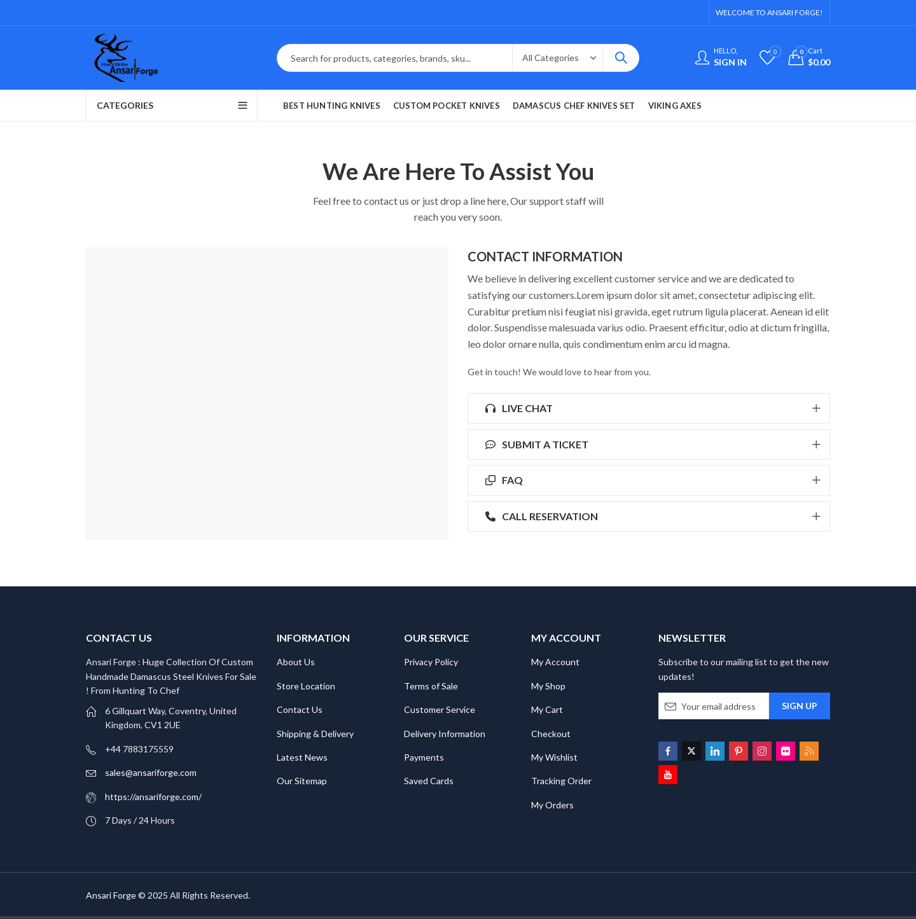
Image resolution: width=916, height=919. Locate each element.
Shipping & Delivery (315, 733)
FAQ (502, 480)
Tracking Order (561, 780)
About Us (296, 661)
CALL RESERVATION (539, 516)
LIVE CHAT (517, 408)
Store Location (306, 686)
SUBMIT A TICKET (534, 444)
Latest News (302, 757)
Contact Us (300, 709)
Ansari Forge (111, 895)
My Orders (552, 804)
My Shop (548, 686)
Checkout (551, 733)
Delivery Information (444, 733)
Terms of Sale (431, 686)
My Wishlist (554, 757)
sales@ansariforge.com (151, 772)
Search (620, 58)
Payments (424, 757)
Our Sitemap (302, 780)
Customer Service (439, 709)
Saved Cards (429, 780)
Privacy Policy (431, 661)
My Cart (547, 709)
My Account (555, 661)
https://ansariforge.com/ (153, 796)
